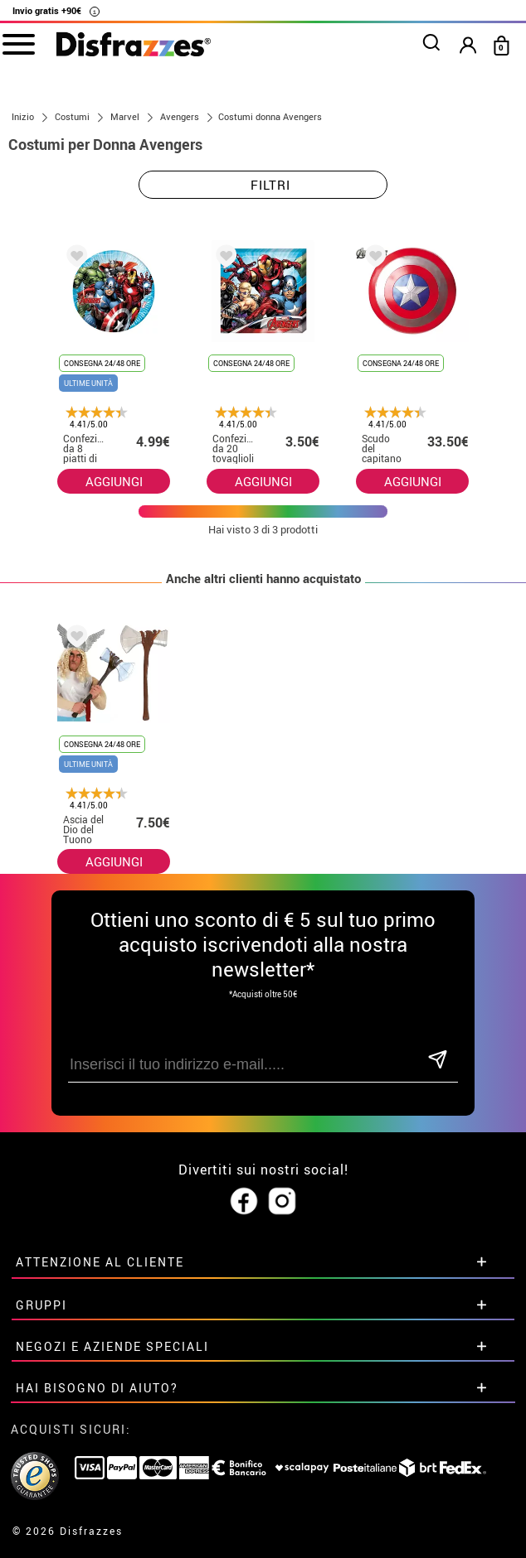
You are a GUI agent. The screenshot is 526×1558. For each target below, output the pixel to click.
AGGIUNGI (114, 481)
